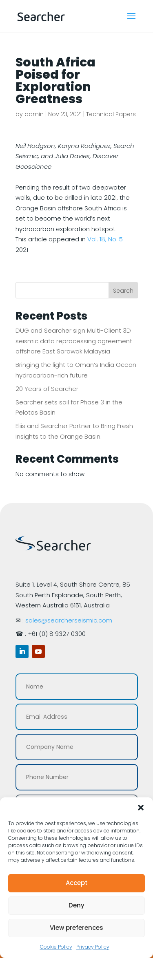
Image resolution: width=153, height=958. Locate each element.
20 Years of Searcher (47, 388)
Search (123, 291)
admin (34, 114)
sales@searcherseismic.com (68, 620)
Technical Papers (111, 114)
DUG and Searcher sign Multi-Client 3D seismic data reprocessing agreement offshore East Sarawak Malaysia (74, 340)
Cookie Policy (56, 946)
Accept (77, 883)
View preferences (76, 927)
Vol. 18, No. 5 (105, 239)
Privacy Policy (92, 946)
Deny (76, 905)
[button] (141, 807)
